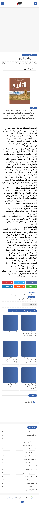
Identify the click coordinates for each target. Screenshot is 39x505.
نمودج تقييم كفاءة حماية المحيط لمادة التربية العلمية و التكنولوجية (18, 110)
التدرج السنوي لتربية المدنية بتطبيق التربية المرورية (29, 386)
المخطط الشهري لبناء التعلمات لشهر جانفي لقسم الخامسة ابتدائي (18, 118)
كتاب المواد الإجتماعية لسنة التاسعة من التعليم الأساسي (29, 359)
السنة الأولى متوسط (29, 445)
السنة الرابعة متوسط (28, 480)
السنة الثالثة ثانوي (29, 452)
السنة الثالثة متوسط (29, 456)
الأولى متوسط (30, 435)
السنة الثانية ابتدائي (29, 459)
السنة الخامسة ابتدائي (28, 469)
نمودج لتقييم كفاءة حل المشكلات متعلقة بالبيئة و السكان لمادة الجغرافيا (18, 113)
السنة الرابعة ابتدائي (29, 476)
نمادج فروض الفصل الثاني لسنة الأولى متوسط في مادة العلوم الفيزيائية (18, 115)
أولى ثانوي (31, 486)
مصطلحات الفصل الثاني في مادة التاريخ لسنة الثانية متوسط (29, 333)
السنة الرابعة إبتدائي (29, 473)
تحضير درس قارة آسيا (11, 331)
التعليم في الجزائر (11, 497)
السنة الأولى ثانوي (29, 442)
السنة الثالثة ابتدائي (29, 449)
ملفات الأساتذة (30, 490)
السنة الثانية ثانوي (29, 462)
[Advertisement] (19, 30)
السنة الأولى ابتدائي (29, 438)
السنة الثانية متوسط (29, 55)
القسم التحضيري (30, 483)
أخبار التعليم (31, 432)
